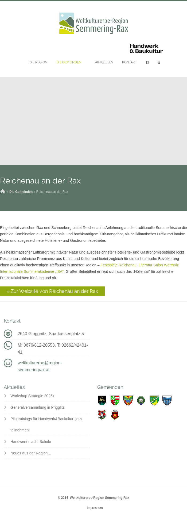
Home (2, 191)
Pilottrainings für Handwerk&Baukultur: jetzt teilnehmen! (46, 424)
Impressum (95, 508)
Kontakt (129, 62)
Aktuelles (104, 62)
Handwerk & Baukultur (146, 49)
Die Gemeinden (68, 62)
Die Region (38, 62)
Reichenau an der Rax (40, 180)
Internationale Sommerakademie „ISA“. (32, 271)
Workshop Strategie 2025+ (32, 396)
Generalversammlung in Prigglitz (37, 407)
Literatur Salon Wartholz (159, 265)
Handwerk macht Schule (30, 441)
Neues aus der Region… (30, 453)
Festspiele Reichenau (118, 265)
